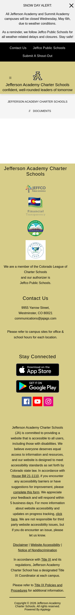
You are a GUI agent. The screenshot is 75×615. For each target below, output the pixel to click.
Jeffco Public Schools (49, 48)
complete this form (26, 492)
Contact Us (18, 48)
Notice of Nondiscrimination (37, 550)
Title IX (46, 559)
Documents (42, 111)
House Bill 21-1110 (25, 476)
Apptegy (45, 609)
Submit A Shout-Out (38, 56)
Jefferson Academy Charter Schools (37, 101)
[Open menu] (10, 78)
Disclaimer (20, 545)
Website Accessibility (45, 545)
